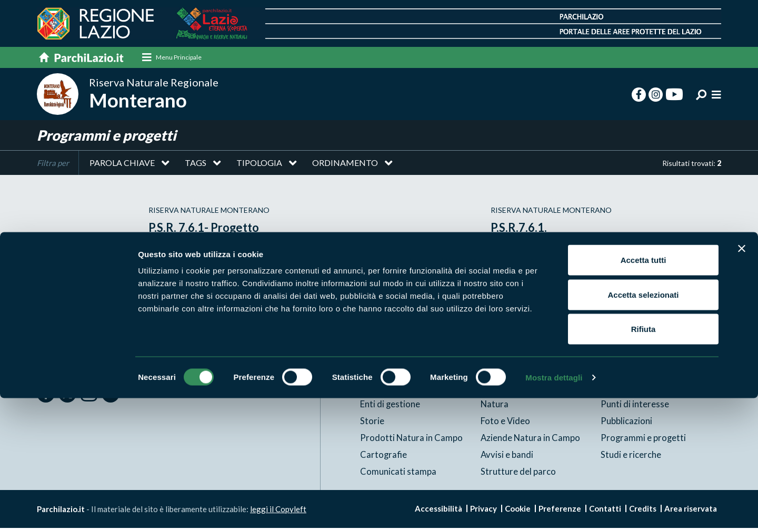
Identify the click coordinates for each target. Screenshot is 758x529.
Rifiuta (643, 459)
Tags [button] (195, 165)
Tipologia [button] (259, 165)
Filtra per (53, 165)
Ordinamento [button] (345, 165)
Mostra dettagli (553, 508)
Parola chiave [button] (122, 165)
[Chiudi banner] (741, 379)
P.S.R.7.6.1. (520, 229)
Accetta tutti (643, 390)
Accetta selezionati (643, 425)
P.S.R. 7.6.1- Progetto (207, 229)
